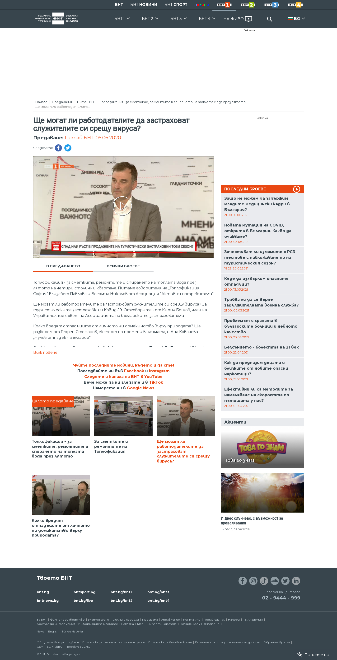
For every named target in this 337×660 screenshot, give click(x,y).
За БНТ (42, 619)
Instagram (159, 371)
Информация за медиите (98, 624)
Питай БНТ (86, 102)
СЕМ (40, 646)
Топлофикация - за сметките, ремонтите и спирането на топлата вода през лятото (173, 102)
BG (297, 18)
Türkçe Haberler (72, 631)
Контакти (192, 619)
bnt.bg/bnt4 (158, 601)
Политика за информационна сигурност (227, 642)
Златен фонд (98, 619)
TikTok (156, 382)
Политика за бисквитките (170, 642)
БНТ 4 (204, 18)
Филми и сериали (125, 619)
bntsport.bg (84, 592)
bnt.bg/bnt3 (158, 592)
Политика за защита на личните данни (113, 642)
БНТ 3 (176, 18)
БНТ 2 (147, 18)
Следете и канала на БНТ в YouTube (123, 376)
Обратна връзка (276, 642)
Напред (234, 619)
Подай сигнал (214, 619)
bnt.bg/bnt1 (121, 592)
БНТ (119, 4)
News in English (47, 631)
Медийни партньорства (157, 624)
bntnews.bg (48, 601)
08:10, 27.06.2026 (237, 529)
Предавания (62, 102)
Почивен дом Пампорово (200, 624)
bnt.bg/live (83, 601)
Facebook (134, 371)
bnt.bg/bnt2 (121, 601)
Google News (140, 388)
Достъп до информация (56, 624)
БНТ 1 (119, 18)
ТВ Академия (253, 619)
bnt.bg (43, 592)
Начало (41, 102)
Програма (150, 619)
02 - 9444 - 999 (281, 598)
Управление (170, 619)
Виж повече (45, 352)
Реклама (249, 30)
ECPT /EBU (54, 646)
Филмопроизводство (67, 619)
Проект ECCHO (78, 646)
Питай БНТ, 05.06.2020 (93, 138)
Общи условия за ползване (58, 642)
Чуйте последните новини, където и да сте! (123, 365)
